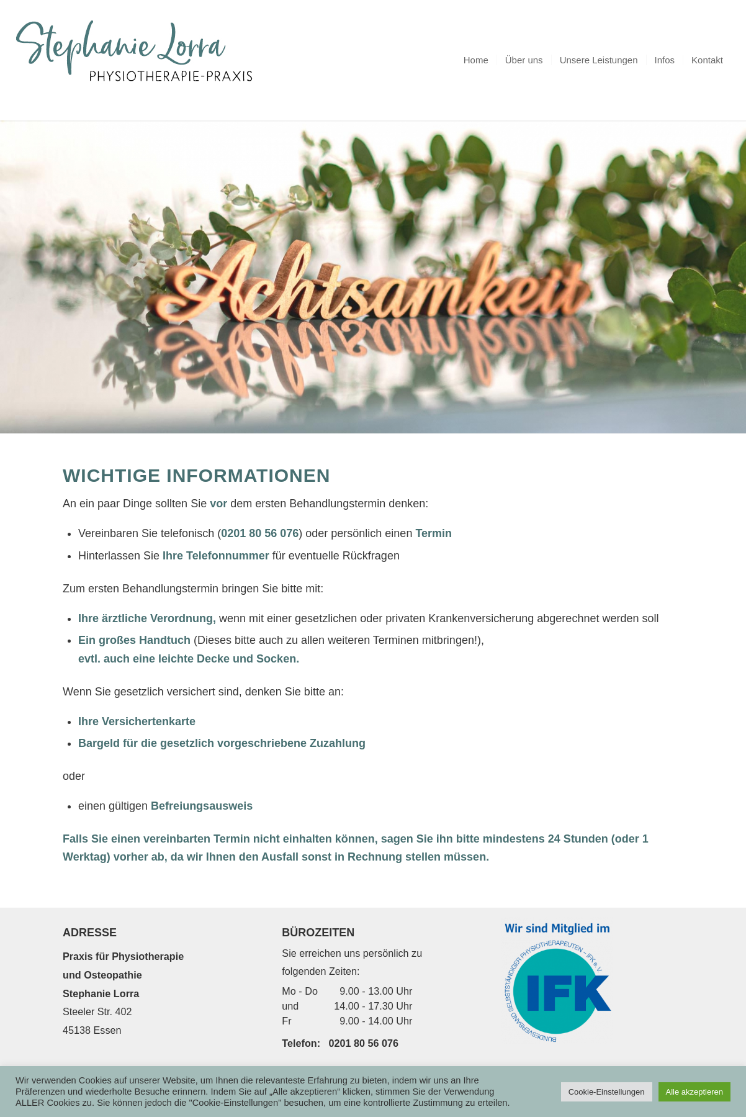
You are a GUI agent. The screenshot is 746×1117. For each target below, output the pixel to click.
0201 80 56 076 (364, 1043)
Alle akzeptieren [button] (695, 1092)
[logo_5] (139, 60)
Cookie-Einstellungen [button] (606, 1092)
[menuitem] (476, 60)
